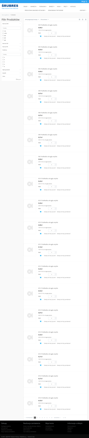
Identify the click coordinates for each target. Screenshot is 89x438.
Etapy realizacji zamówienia (8, 431)
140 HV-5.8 (41, 30)
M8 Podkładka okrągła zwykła (47, 91)
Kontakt (69, 430)
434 (4, 35)
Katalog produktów (6, 426)
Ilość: (39, 33)
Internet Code (31, 436)
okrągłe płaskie (47, 30)
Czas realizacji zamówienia (29, 431)
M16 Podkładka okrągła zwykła (48, 376)
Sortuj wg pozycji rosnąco (32, 19)
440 (4, 40)
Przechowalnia (49, 430)
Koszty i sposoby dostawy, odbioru (32, 426)
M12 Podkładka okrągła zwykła (48, 244)
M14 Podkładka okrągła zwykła (48, 310)
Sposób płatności (27, 428)
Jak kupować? (4, 428)
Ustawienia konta (49, 426)
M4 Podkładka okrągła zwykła (47, 25)
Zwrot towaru (26, 430)
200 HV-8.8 (41, 118)
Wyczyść (19, 79)
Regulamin (70, 428)
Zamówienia (48, 428)
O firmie (69, 431)
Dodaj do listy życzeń (50, 36)
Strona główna (5, 15)
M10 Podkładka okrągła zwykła (48, 178)
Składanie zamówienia (6, 430)
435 (4, 38)
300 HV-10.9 (41, 140)
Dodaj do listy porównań (63, 36)
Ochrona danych (71, 426)
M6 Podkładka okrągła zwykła (47, 69)
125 (4, 31)
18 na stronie (44, 19)
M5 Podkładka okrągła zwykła (47, 47)
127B (4, 33)
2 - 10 (64, 417)
